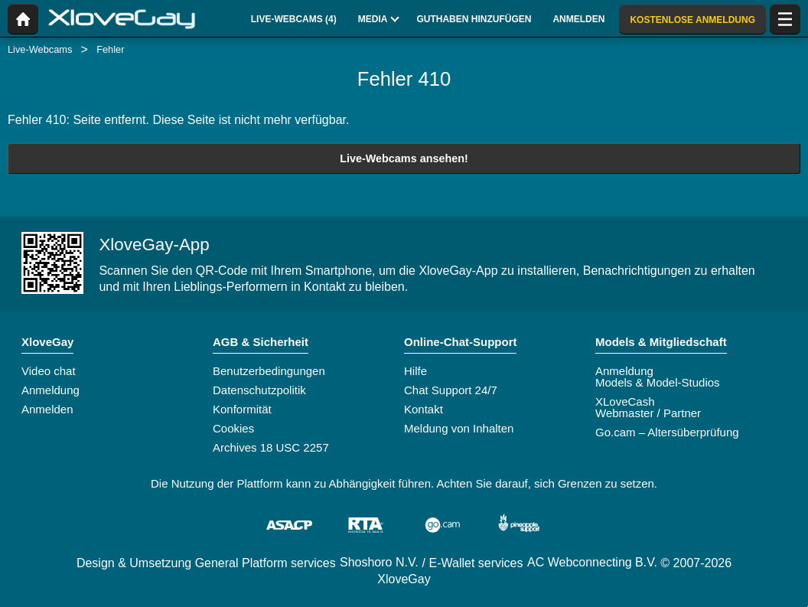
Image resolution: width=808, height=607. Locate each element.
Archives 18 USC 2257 (271, 447)
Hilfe (415, 370)
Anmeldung (50, 390)
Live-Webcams (40, 49)
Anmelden (47, 409)
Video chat (48, 370)
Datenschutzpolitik (259, 390)
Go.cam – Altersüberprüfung (667, 432)
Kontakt (423, 409)
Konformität (242, 409)
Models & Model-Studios (657, 382)
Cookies (233, 428)
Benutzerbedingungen (269, 370)
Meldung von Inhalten (458, 428)
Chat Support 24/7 (450, 390)
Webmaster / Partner (648, 412)
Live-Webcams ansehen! (404, 158)
